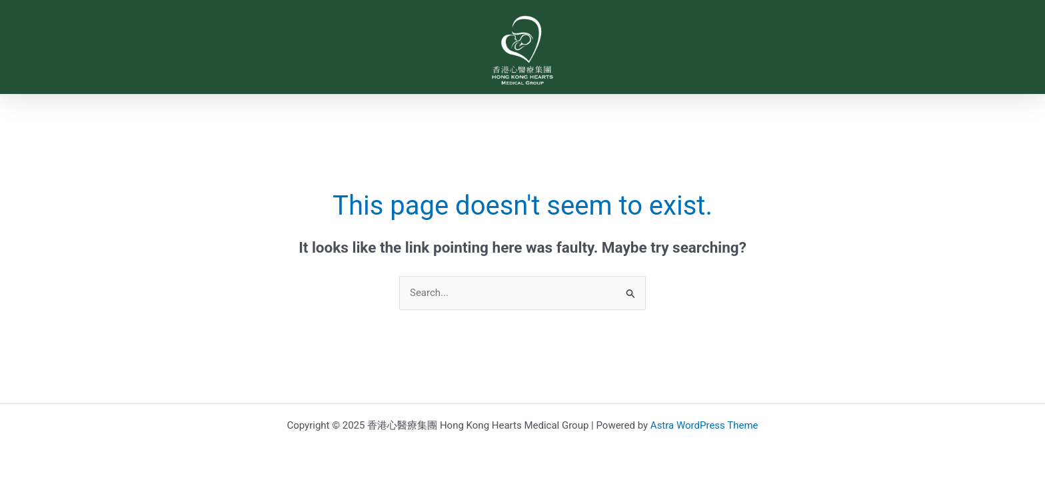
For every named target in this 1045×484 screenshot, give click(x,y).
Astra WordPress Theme (704, 425)
